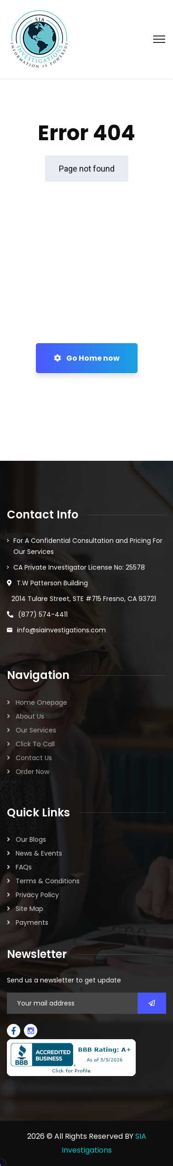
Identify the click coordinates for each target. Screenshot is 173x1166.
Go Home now (87, 358)
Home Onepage (41, 702)
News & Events (39, 853)
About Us (30, 716)
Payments (32, 922)
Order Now (32, 771)
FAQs (24, 867)
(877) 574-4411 (43, 614)
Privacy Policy (37, 894)
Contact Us (34, 757)
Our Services (36, 730)
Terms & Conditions (48, 881)
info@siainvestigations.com (61, 630)
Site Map (29, 908)
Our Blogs (31, 839)
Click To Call (35, 744)
